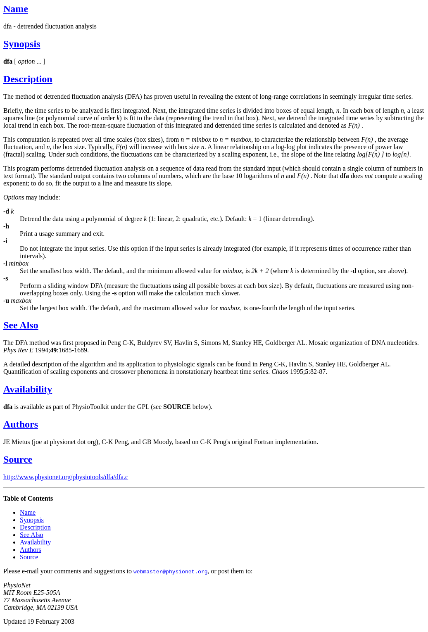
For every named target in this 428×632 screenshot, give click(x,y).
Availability (27, 389)
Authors (20, 424)
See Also (20, 325)
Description (27, 79)
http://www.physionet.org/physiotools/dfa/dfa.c (65, 476)
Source (17, 459)
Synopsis (21, 43)
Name (15, 8)
